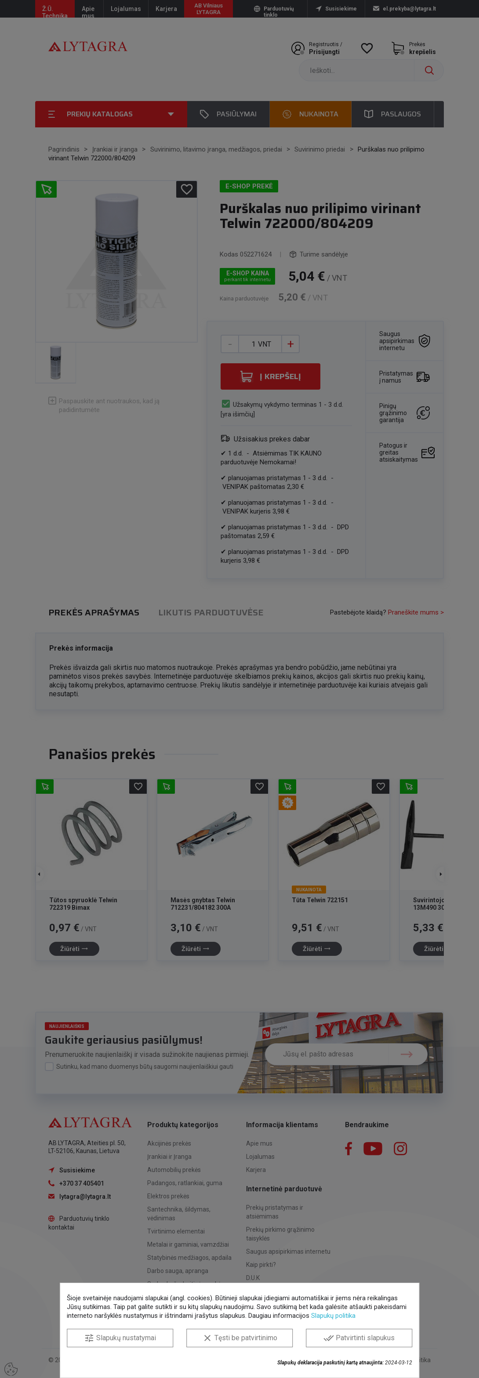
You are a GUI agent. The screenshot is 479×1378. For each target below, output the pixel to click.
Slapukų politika (333, 1316)
